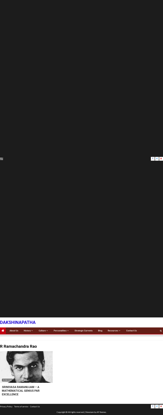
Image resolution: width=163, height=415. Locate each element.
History (27, 330)
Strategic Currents (84, 330)
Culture (42, 330)
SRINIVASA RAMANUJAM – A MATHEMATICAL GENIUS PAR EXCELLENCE (21, 390)
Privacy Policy (6, 406)
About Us (14, 330)
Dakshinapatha (18, 322)
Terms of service (21, 406)
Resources (113, 330)
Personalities (60, 330)
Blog (100, 330)
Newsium (90, 412)
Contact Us (131, 330)
